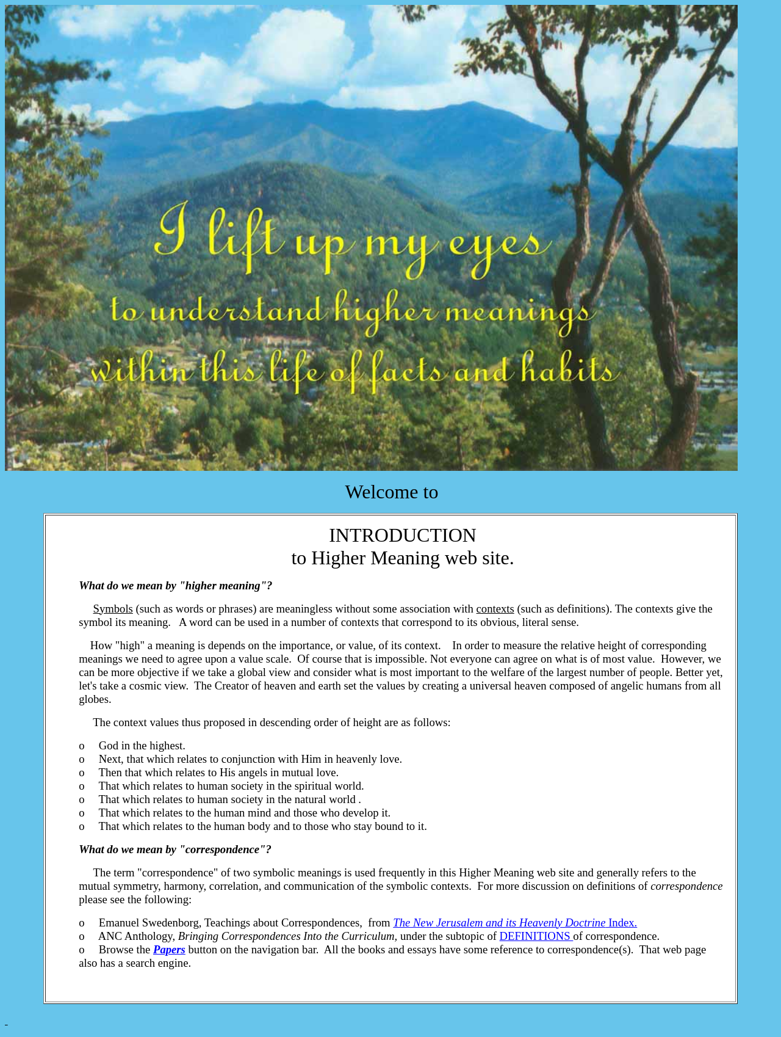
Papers (169, 949)
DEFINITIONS (537, 936)
